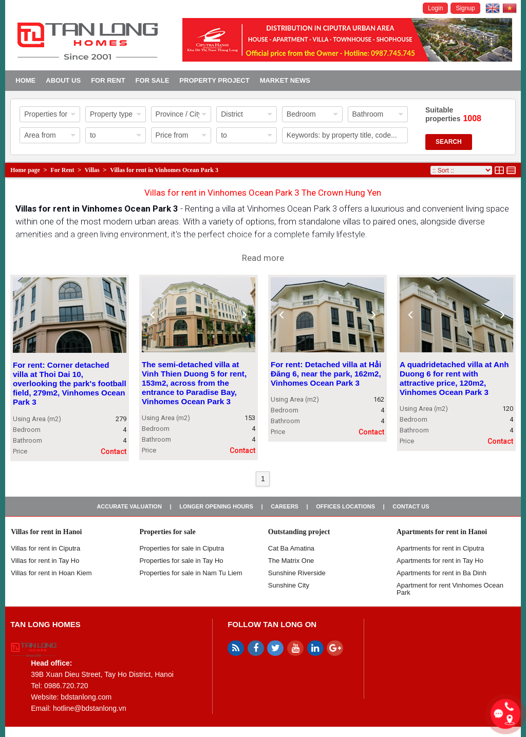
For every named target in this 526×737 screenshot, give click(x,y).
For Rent (108, 80)
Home (25, 80)
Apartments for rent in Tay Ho (440, 560)
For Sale (153, 80)
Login (435, 8)
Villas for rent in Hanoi (46, 532)
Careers (284, 506)
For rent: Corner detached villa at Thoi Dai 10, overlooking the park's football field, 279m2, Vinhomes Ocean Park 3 (69, 384)
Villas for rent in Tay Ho (45, 560)
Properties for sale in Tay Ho (181, 560)
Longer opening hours (216, 506)
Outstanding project (299, 532)
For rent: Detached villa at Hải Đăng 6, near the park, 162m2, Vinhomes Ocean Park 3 (326, 373)
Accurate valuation (129, 506)
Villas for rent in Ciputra (45, 548)
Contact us (410, 506)
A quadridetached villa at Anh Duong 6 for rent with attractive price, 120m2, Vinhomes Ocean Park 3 (454, 378)
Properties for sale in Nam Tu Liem (191, 573)
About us (63, 80)
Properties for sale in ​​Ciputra (182, 548)
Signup (465, 8)
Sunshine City (288, 585)
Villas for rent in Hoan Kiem (51, 573)
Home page (25, 170)
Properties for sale (168, 532)
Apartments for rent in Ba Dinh (441, 573)
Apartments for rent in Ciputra (440, 548)
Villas (92, 170)
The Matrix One (291, 560)
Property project (214, 80)
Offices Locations (345, 506)
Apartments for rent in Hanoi (442, 532)
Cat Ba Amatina (291, 548)
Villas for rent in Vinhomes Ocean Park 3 (164, 170)
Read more (263, 258)
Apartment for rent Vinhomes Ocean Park (450, 588)
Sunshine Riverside (297, 573)
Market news (285, 80)
